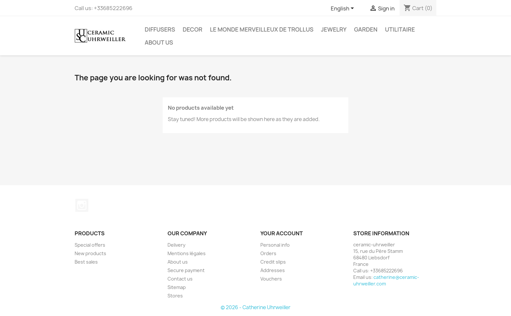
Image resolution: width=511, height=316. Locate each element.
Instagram (81, 205)
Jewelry (334, 29)
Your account (281, 233)
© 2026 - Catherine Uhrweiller (255, 307)
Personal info (275, 245)
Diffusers (160, 29)
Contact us (180, 279)
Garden (365, 29)
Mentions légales (187, 253)
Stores (175, 296)
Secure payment (186, 270)
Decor (192, 29)
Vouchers (271, 279)
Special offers (90, 245)
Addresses (272, 270)
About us (159, 42)
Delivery (176, 245)
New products (90, 253)
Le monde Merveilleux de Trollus (262, 29)
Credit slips (273, 262)
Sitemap (177, 287)
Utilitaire (400, 29)
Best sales (86, 262)
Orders (268, 253)
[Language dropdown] (343, 9)
